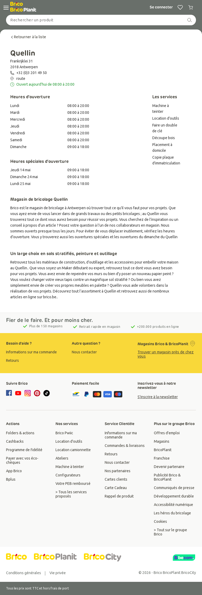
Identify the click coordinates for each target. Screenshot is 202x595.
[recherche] (189, 20)
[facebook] (9, 393)
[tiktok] (46, 393)
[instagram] (27, 393)
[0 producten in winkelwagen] (190, 7)
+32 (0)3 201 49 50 (31, 73)
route (20, 78)
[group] (35, 352)
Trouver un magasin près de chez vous (166, 354)
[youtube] (18, 393)
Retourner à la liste (28, 37)
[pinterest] (37, 393)
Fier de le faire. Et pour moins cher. (49, 320)
